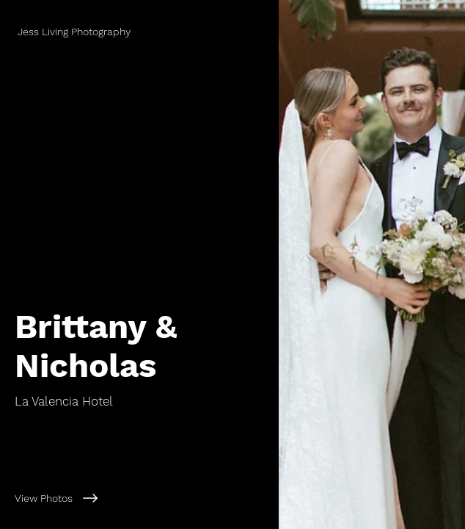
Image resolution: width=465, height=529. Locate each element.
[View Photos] (139, 498)
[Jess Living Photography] (139, 31)
